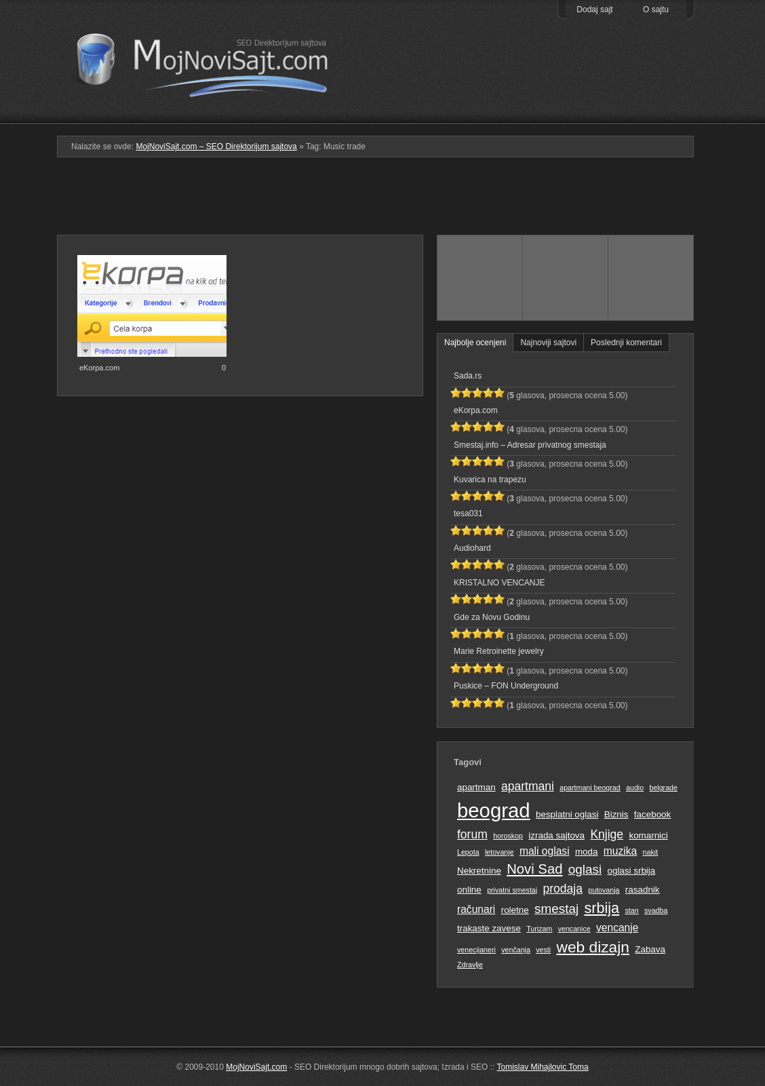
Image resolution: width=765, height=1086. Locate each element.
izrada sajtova (556, 835)
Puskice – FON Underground (506, 686)
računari (476, 909)
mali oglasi (544, 851)
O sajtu (656, 9)
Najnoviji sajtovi (548, 342)
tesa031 (468, 513)
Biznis (616, 814)
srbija (601, 907)
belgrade (663, 787)
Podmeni (479, 114)
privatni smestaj (512, 890)
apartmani (527, 786)
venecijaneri (476, 950)
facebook (652, 814)
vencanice (574, 929)
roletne (515, 910)
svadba (655, 910)
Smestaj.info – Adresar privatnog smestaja (530, 445)
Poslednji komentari (626, 342)
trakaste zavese (489, 928)
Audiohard (472, 548)
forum (472, 834)
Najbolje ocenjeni (475, 342)
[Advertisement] (382, 201)
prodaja (563, 888)
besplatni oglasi (567, 814)
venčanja (515, 950)
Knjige (606, 834)
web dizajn (592, 947)
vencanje (617, 927)
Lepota (468, 852)
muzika (620, 851)
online (469, 890)
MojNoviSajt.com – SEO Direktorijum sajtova (211, 61)
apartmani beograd (590, 787)
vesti (543, 950)
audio (635, 787)
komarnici (648, 835)
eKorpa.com (99, 368)
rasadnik (642, 890)
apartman (476, 787)
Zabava (650, 949)
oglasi (585, 869)
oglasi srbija (631, 871)
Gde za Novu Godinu (492, 617)
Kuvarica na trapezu (490, 479)
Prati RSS (651, 90)
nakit (651, 852)
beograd (493, 810)
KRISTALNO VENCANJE (499, 582)
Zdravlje (470, 965)
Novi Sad (534, 868)
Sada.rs (468, 376)
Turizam (539, 929)
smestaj (556, 908)
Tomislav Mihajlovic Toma (543, 1067)
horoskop (508, 836)
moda (586, 852)
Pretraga (565, 114)
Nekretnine (479, 871)
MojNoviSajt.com (256, 1067)
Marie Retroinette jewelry (499, 651)
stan (632, 910)
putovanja (603, 890)
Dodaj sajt (594, 9)
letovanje (499, 852)
